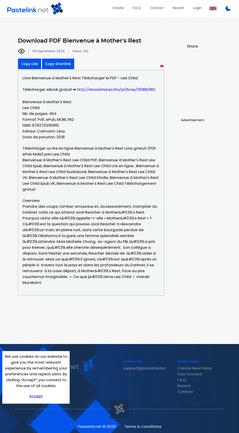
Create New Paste (194, 368)
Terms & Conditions (142, 426)
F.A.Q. (137, 8)
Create (118, 8)
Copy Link (29, 64)
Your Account (189, 374)
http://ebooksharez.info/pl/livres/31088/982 (116, 89)
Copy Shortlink (58, 64)
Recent (178, 8)
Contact (157, 8)
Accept (36, 396)
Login (197, 8)
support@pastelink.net (144, 368)
